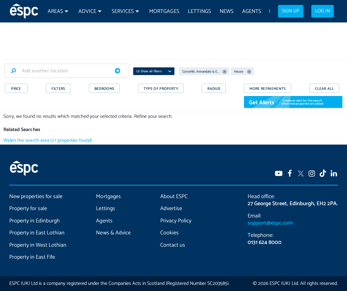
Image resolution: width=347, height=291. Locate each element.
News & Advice (113, 232)
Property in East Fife (32, 257)
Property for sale (28, 208)
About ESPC (174, 196)
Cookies (169, 232)
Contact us (172, 245)
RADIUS (213, 89)
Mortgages (164, 11)
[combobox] (67, 71)
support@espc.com (270, 223)
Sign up (290, 11)
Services (123, 11)
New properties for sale (35, 196)
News (226, 11)
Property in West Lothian (37, 245)
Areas (55, 11)
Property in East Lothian (37, 232)
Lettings (199, 11)
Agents (251, 11)
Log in (322, 11)
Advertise (171, 208)
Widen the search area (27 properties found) (47, 140)
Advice (87, 11)
